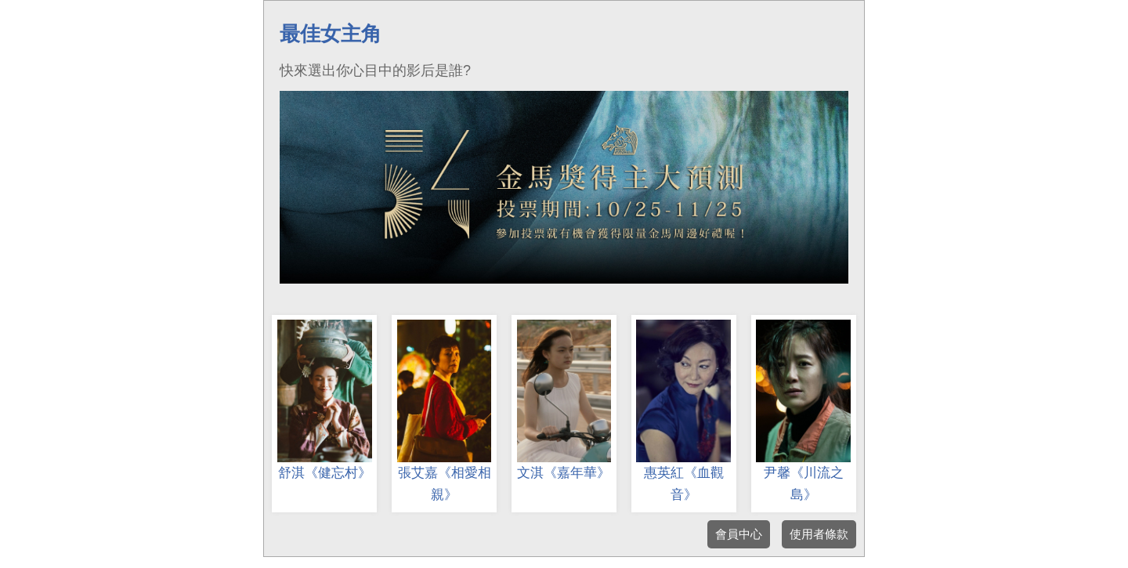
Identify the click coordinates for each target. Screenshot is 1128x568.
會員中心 (738, 534)
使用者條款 (819, 534)
